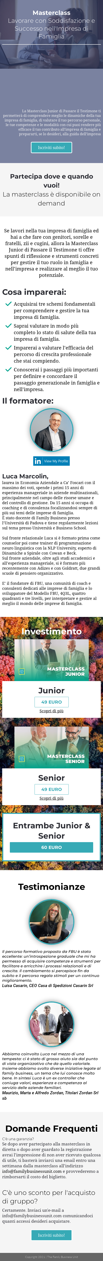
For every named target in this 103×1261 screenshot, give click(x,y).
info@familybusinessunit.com (32, 1171)
